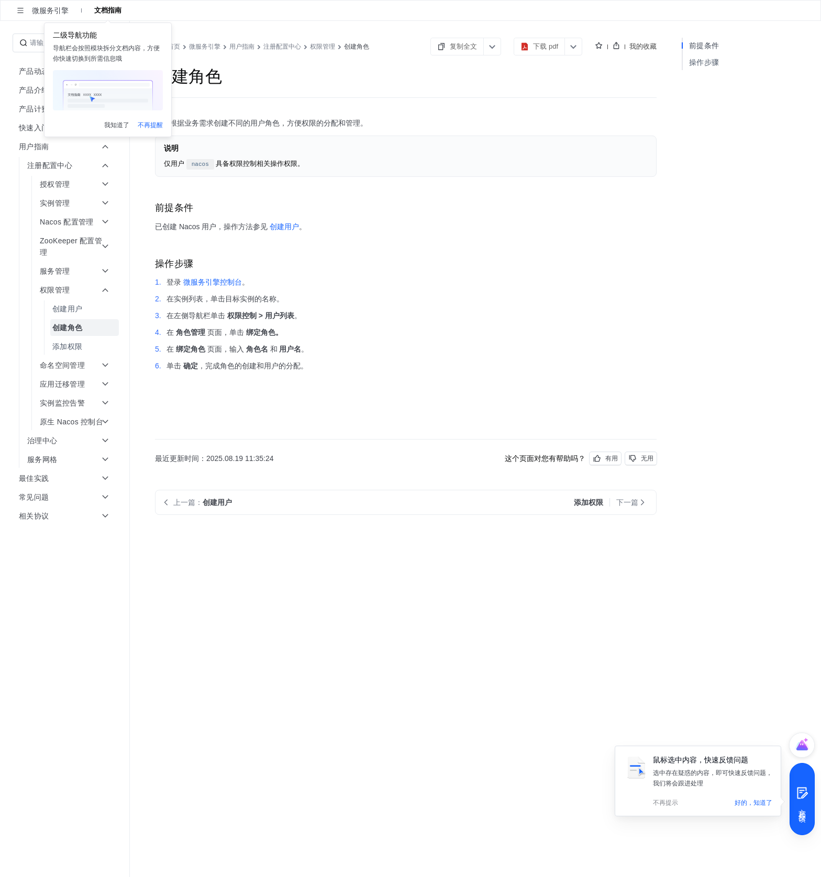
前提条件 (704, 45)
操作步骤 (704, 62)
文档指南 (107, 10)
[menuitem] (66, 308)
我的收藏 (643, 46)
